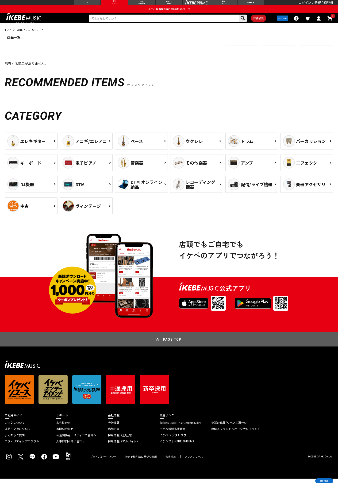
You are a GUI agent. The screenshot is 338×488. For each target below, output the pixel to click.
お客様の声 (63, 431)
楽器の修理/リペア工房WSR (229, 431)
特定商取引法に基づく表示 (141, 466)
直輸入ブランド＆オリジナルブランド (235, 438)
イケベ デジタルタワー (174, 444)
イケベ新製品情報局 (172, 438)
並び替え (234, 59)
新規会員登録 (324, 5)
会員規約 (170, 466)
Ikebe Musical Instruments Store (180, 431)
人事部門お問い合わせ (70, 450)
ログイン (305, 5)
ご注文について (15, 431)
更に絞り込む (200, 59)
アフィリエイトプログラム (22, 450)
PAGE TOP (172, 348)
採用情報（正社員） (121, 444)
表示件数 (309, 59)
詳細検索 (249, 26)
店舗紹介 (113, 438)
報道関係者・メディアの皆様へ (76, 444)
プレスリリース (194, 466)
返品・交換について (18, 438)
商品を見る (312, 477)
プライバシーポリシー (103, 466)
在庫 (269, 59)
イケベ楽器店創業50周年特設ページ (169, 15)
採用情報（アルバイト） (124, 450)
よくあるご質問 (15, 444)
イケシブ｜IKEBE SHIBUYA (177, 450)
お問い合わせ (64, 438)
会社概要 (113, 431)
